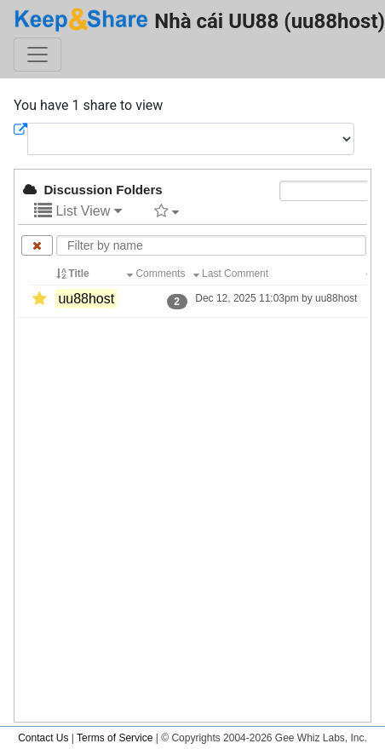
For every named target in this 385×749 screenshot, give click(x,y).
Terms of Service (114, 738)
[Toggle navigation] (37, 54)
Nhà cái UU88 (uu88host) (199, 20)
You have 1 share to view (88, 105)
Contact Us (43, 738)
